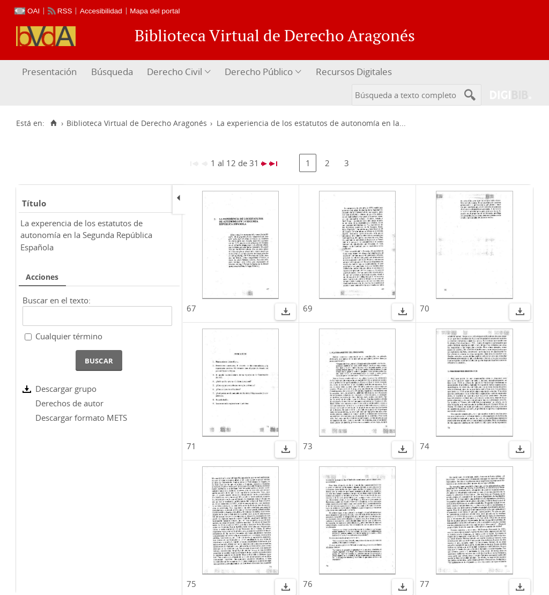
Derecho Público (259, 71)
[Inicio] (53, 123)
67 (191, 308)
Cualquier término (68, 336)
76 (308, 583)
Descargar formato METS (81, 417)
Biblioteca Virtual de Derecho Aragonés (136, 123)
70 (424, 308)
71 (191, 446)
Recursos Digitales (354, 71)
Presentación (49, 71)
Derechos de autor (69, 403)
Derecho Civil (174, 71)
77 (424, 583)
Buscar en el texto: (57, 300)
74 (424, 446)
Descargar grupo (66, 388)
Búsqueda (112, 71)
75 (191, 583)
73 (308, 446)
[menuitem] (51, 72)
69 (308, 308)
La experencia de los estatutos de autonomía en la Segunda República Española (86, 235)
